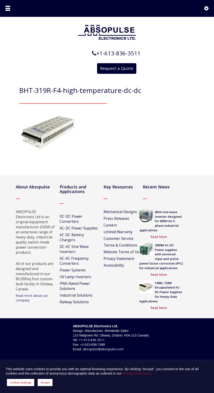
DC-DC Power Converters (71, 219)
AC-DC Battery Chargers (72, 237)
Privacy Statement (119, 258)
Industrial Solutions (76, 295)
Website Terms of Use (122, 252)
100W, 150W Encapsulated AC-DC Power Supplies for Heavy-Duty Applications (160, 292)
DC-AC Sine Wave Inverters (74, 249)
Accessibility (114, 265)
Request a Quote (116, 68)
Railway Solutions (74, 302)
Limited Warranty (118, 231)
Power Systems (73, 270)
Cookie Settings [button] (20, 382)
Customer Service (118, 238)
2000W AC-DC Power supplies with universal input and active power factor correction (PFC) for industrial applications (161, 256)
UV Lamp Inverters (75, 276)
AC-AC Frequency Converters (74, 261)
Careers (110, 225)
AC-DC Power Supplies (79, 228)
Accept (45, 382)
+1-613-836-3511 (92, 340)
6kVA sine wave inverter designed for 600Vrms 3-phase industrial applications (160, 221)
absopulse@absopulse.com (103, 349)
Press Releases (116, 218)
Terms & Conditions (120, 245)
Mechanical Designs (120, 211)
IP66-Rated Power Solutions (75, 286)
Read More (158, 237)
